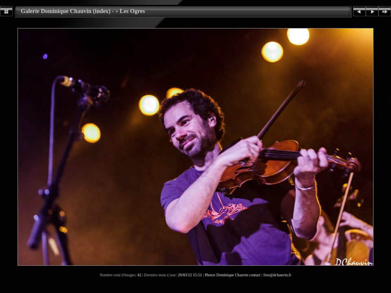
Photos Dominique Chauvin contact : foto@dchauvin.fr (248, 275)
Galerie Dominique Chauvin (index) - (67, 11)
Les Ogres (132, 11)
